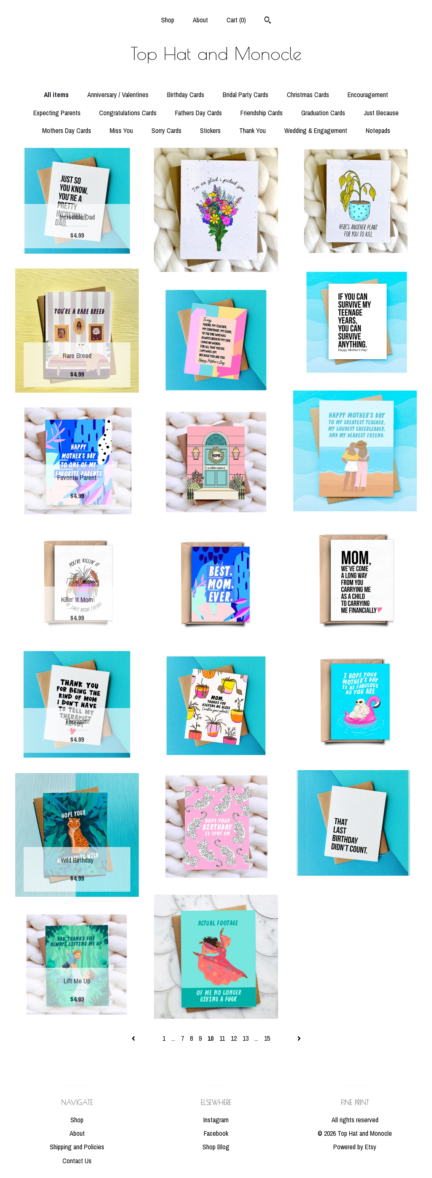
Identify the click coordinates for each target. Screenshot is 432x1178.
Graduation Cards (323, 112)
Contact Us (77, 1160)
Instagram (216, 1119)
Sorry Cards (166, 130)
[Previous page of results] (134, 1038)
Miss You (121, 130)
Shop (167, 19)
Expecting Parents (57, 112)
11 (222, 1038)
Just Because (381, 112)
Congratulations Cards (128, 112)
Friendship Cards (261, 112)
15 (267, 1038)
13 (245, 1038)
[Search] (268, 21)
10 (210, 1038)
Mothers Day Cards (66, 130)
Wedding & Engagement (315, 130)
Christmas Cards (308, 94)
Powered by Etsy (354, 1146)
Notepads (378, 130)
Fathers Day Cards (198, 112)
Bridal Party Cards (245, 94)
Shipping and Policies (77, 1146)
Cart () (236, 19)
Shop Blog (216, 1146)
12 (234, 1038)
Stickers (210, 130)
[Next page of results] (299, 1038)
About (200, 19)
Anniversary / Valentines (117, 94)
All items (56, 94)
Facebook (216, 1133)
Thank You (252, 130)
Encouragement (368, 94)
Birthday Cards (185, 94)
